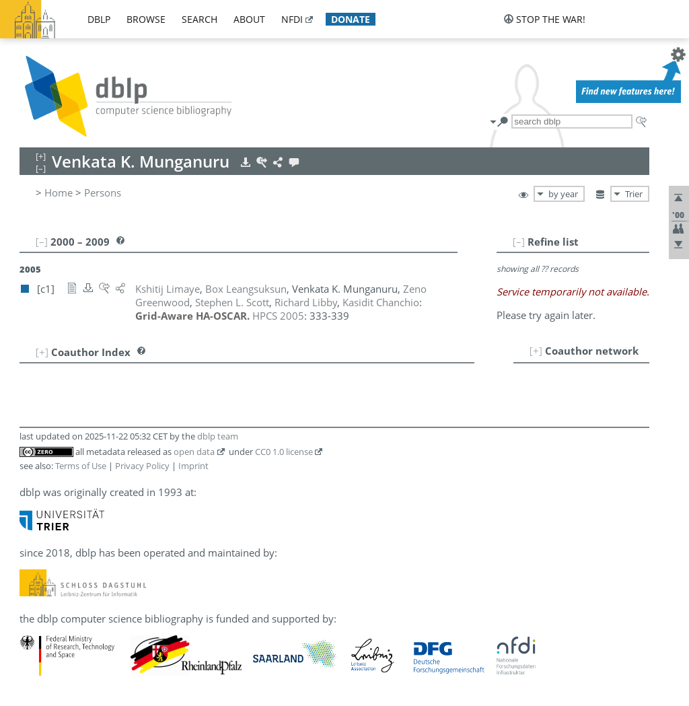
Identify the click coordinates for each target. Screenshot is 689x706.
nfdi (292, 19)
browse (146, 19)
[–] (519, 241)
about (249, 19)
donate (350, 19)
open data (194, 452)
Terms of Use (80, 466)
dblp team (217, 436)
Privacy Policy (142, 466)
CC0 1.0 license (284, 452)
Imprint (193, 466)
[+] (536, 350)
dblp (98, 19)
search (199, 19)
